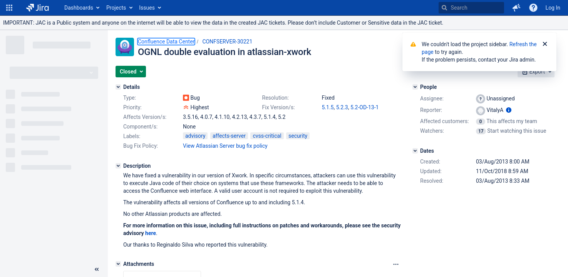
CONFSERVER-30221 (227, 41)
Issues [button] (147, 8)
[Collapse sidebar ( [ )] (96, 269)
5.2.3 (342, 107)
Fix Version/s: (278, 107)
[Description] (118, 166)
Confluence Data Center (166, 41)
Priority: (132, 107)
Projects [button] (116, 8)
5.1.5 (328, 107)
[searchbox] (471, 7)
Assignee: (432, 98)
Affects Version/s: (144, 117)
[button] (9, 7)
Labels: (131, 136)
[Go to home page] (37, 7)
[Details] (118, 87)
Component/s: (140, 126)
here (150, 233)
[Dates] (415, 151)
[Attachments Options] (396, 264)
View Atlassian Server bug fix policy (225, 146)
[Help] (533, 7)
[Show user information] (509, 110)
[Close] (545, 44)
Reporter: (431, 110)
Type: (129, 98)
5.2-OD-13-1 (364, 107)
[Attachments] (118, 264)
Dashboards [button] (78, 8)
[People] (415, 87)
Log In (553, 8)
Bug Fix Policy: (140, 146)
